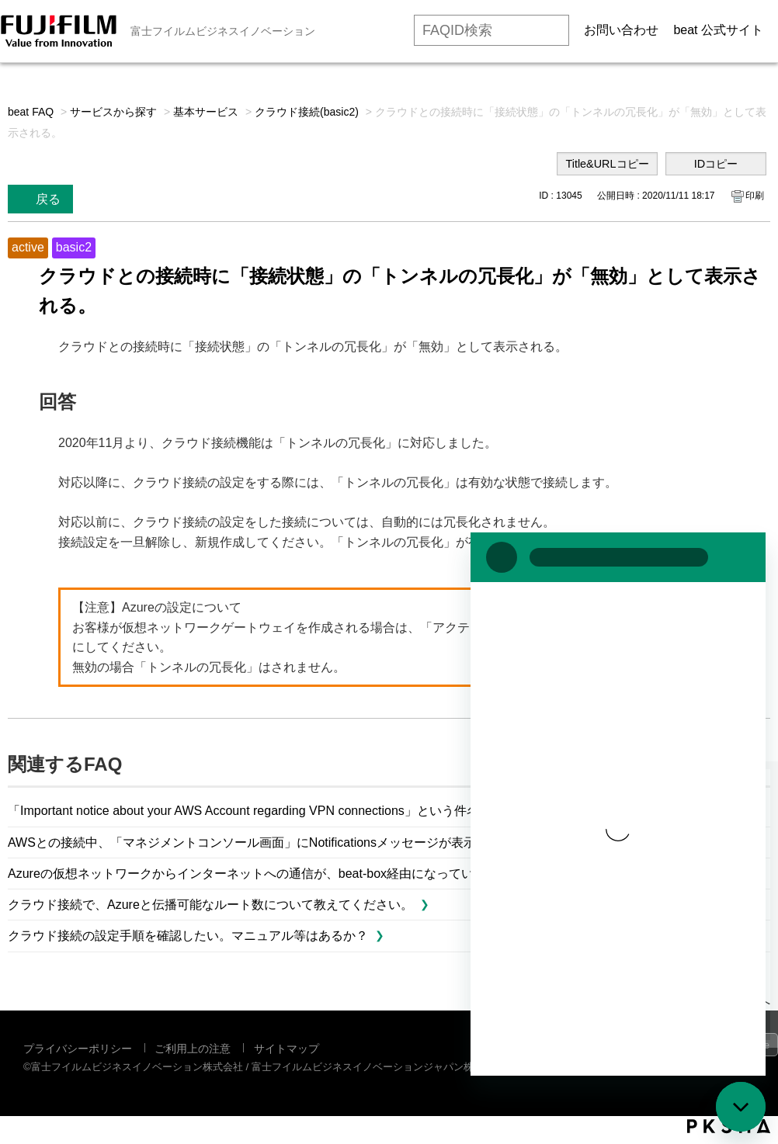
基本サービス (205, 112)
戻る (48, 199)
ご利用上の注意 (193, 1048)
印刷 (754, 195)
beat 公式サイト (718, 29)
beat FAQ (31, 112)
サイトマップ (286, 1048)
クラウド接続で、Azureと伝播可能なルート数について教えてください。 (210, 904)
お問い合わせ (621, 29)
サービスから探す (113, 112)
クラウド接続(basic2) (307, 112)
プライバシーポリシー (77, 1048)
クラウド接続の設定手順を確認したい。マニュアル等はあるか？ (188, 935)
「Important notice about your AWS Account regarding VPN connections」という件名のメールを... (279, 810)
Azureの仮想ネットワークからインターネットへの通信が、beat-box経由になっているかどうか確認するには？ (315, 873)
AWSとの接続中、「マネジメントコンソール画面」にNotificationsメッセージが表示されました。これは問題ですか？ (335, 842)
